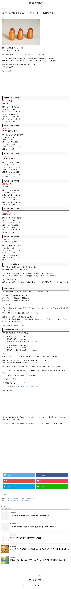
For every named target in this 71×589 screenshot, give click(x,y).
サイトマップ (33, 575)
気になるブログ (35, 3)
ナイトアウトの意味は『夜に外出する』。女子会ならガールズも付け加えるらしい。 (40, 549)
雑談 (5, 494)
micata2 (49, 585)
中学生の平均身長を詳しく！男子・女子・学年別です (21, 498)
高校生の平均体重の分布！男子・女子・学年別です (20, 386)
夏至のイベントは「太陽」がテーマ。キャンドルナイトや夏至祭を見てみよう (37, 560)
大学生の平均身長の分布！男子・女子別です (18, 500)
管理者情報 (40, 575)
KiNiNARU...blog (35, 583)
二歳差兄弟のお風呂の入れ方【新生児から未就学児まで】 (30, 515)
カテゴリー (4, 506)
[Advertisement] (15, 83)
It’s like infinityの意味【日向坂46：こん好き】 (26, 538)
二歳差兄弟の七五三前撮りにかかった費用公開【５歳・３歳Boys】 (34, 527)
